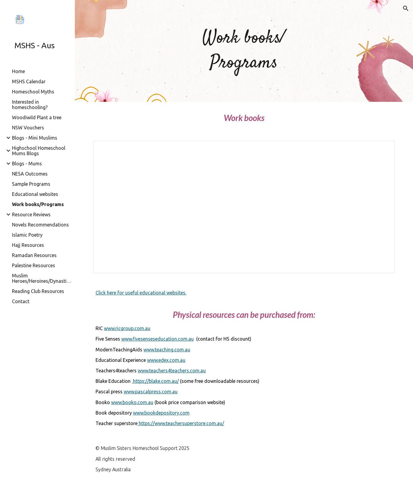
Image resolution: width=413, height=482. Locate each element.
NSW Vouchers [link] (28, 127)
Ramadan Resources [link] (34, 255)
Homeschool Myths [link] (33, 91)
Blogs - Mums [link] (27, 163)
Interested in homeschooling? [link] (30, 104)
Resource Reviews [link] (31, 214)
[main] (244, 51)
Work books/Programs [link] (38, 204)
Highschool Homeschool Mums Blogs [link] (38, 150)
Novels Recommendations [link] (40, 224)
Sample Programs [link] (31, 184)
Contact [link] (20, 301)
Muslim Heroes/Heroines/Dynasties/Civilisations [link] (41, 278)
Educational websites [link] (35, 194)
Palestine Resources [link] (33, 265)
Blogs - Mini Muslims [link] (34, 137)
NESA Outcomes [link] (30, 173)
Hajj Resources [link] (28, 245)
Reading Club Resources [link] (38, 291)
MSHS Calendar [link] (29, 81)
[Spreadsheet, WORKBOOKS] (244, 207)
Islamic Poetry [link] (27, 235)
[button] (406, 8)
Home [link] (18, 71)
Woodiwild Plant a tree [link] (36, 117)
